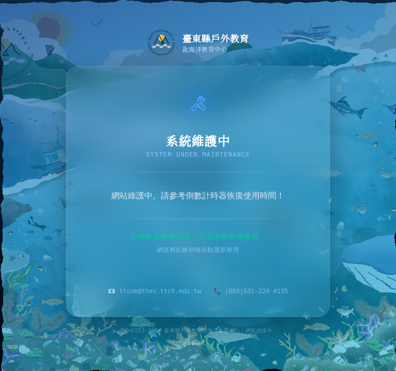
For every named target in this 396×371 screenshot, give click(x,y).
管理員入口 (198, 342)
